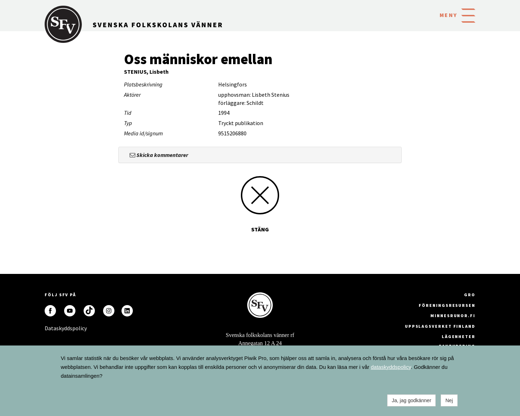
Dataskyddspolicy (50, 328)
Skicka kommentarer (159, 154)
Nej (449, 400)
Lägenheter (458, 336)
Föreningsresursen (447, 305)
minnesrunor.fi (452, 315)
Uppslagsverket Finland (440, 326)
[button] (468, 14)
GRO (469, 294)
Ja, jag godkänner (411, 400)
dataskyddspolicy (391, 367)
